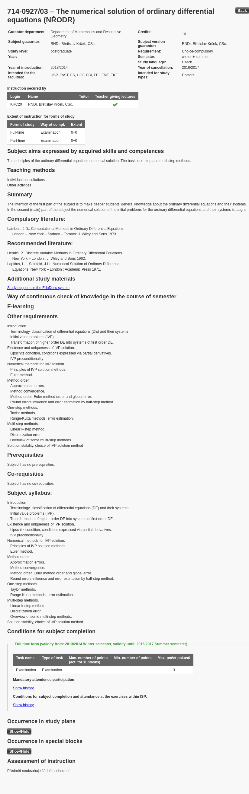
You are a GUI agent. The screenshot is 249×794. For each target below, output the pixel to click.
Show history (23, 688)
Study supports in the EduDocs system (38, 288)
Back (242, 10)
